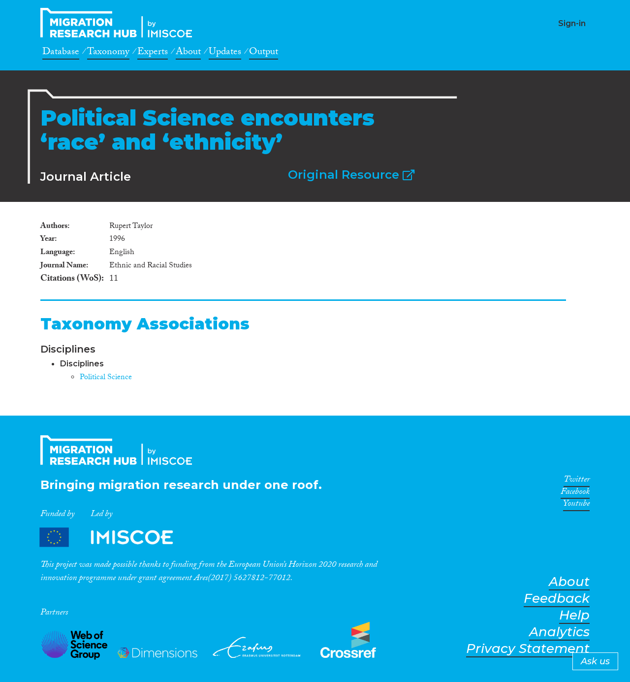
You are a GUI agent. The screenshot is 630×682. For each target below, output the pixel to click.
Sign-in (572, 23)
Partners (114, 537)
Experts (152, 53)
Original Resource (351, 174)
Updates (225, 53)
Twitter (577, 481)
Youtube (576, 505)
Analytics (559, 632)
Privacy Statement (528, 648)
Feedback (557, 598)
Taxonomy (108, 53)
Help (574, 615)
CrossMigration (119, 22)
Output (263, 53)
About (188, 53)
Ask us (595, 661)
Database (60, 53)
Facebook (575, 493)
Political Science (106, 378)
